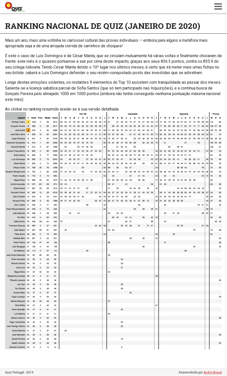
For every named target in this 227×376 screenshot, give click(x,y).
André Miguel (212, 372)
